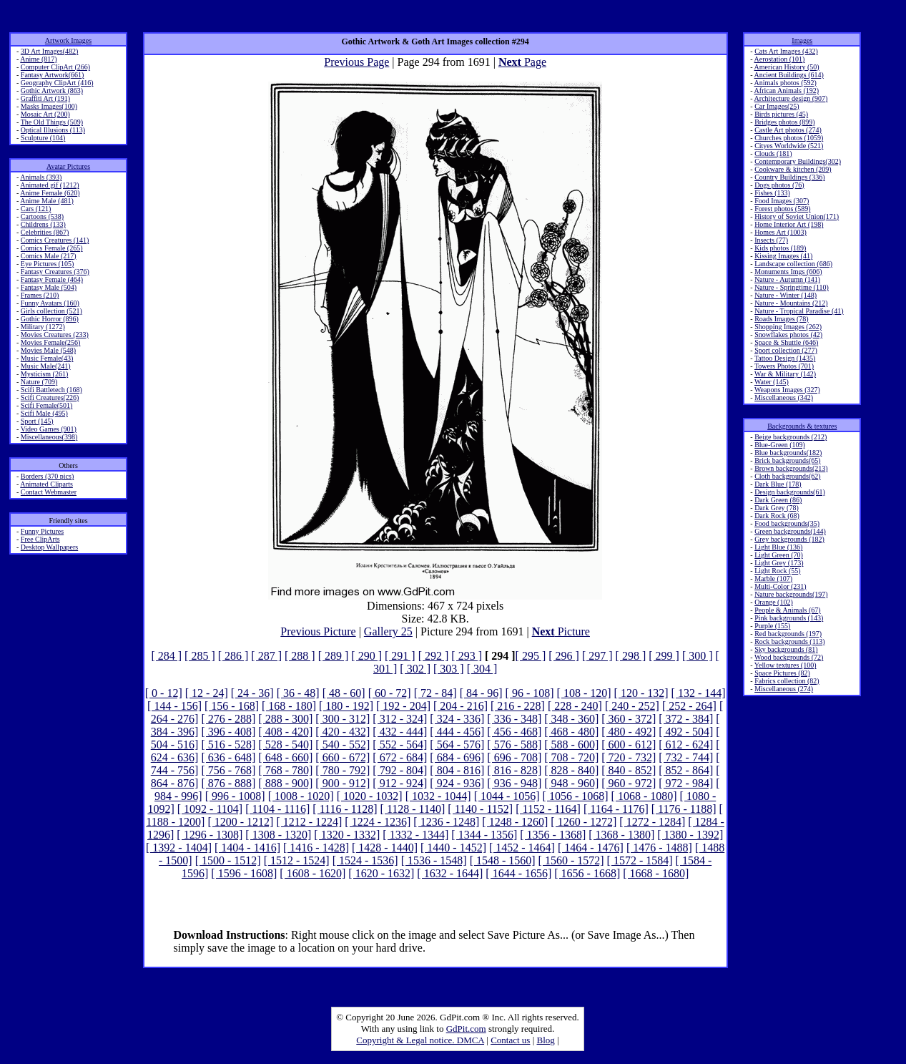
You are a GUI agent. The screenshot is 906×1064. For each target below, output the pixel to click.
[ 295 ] (531, 656)
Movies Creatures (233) (55, 334)
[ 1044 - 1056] (507, 796)
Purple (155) (772, 626)
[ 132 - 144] (698, 693)
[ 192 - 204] (403, 706)
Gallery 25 (388, 631)
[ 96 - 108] (530, 693)
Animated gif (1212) (49, 185)
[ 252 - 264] (689, 706)
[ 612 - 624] (686, 744)
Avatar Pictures (68, 166)
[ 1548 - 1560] (503, 860)
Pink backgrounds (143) (788, 618)
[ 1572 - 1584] (640, 860)
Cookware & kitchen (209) (792, 169)
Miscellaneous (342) (783, 397)
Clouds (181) (773, 153)
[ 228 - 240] (575, 706)
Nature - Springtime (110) (791, 287)
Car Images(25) (776, 106)
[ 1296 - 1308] (209, 835)
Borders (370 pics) (47, 476)
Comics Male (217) (49, 256)
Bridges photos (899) (784, 122)
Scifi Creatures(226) (50, 397)
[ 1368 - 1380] (621, 835)
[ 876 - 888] (228, 783)
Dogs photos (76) (779, 185)
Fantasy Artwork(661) (52, 75)
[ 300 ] (697, 656)
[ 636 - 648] (228, 757)
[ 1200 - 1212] (240, 822)
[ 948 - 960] (571, 783)
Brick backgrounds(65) (787, 460)
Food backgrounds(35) (786, 523)
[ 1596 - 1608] (244, 873)
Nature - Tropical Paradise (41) (798, 311)
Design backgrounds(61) (789, 492)
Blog (546, 1040)
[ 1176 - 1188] (684, 809)
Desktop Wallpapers (49, 547)
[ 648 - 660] (285, 757)
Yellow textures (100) (785, 665)
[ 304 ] (482, 669)
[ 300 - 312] (342, 719)
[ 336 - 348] (514, 719)
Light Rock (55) (777, 571)
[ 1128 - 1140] (412, 809)
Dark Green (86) (778, 500)
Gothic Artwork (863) (52, 90)
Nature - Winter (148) (785, 295)
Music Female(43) (47, 358)
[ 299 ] (664, 656)
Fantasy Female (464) (52, 279)
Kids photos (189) (780, 248)
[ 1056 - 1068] (576, 796)
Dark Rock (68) (776, 515)
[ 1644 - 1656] (518, 873)
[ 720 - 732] (628, 757)
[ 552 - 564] (400, 744)
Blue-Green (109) (779, 445)
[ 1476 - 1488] (659, 847)
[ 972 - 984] (686, 783)
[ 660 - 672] (342, 757)
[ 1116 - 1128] (344, 809)
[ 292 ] (433, 656)
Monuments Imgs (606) (788, 271)
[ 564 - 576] (457, 744)
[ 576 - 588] (514, 744)
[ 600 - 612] (628, 744)
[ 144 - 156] (174, 706)
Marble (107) (773, 578)
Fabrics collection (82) (786, 681)
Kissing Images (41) (783, 256)
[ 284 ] (166, 656)
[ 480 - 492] (628, 732)
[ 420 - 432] (342, 732)
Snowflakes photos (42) (788, 334)
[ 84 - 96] (481, 693)
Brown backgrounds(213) (790, 468)
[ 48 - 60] (343, 693)
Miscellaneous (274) (783, 689)
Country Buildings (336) (789, 177)
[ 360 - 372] (628, 719)
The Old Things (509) (52, 122)
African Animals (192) (786, 90)
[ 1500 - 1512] (228, 860)
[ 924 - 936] (457, 783)
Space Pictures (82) (782, 673)
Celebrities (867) (45, 232)
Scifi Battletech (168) (51, 390)
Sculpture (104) (43, 138)
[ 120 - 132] (641, 693)
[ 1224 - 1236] (377, 822)
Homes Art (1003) (780, 232)
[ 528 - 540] (285, 744)
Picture (561, 631)
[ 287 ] (266, 656)
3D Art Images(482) (50, 51)
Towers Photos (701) (784, 366)
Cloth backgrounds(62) (787, 476)
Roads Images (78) (781, 319)
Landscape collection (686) (793, 264)
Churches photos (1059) (788, 138)
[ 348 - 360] (571, 719)
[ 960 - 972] (628, 783)
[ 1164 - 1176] (616, 809)
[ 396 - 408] (228, 732)
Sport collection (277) (785, 350)
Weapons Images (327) (787, 390)
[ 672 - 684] (400, 757)
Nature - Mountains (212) (790, 303)
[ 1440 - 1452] (453, 847)
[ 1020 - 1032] (370, 796)
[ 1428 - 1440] (385, 847)
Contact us (510, 1040)
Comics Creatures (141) (55, 240)
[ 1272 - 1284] (652, 822)
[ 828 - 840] (571, 770)
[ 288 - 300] (285, 719)
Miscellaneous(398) (49, 437)
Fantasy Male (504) (49, 287)
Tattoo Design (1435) (784, 358)
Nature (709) (39, 382)
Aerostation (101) (779, 59)
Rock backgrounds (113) (789, 641)
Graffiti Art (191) (45, 98)
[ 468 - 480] (571, 732)
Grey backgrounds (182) (789, 539)
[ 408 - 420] (285, 732)
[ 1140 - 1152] (480, 809)
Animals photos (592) (785, 83)
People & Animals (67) (787, 610)
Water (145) (771, 382)
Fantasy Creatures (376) (55, 271)
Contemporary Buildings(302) (797, 161)
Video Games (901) (49, 429)
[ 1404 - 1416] (247, 847)
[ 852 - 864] (686, 770)
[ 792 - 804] (400, 770)
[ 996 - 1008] (235, 796)
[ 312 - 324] (400, 719)
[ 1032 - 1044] (438, 796)
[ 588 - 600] (571, 744)
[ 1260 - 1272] (583, 822)
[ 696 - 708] (514, 757)
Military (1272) (43, 327)
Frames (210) (40, 295)
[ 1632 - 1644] (450, 873)
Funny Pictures (42, 531)
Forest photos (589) (782, 209)
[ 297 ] (597, 656)
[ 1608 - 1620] (312, 873)
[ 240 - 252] (632, 706)
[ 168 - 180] (289, 706)
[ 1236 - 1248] (446, 822)
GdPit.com (466, 1028)
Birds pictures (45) (781, 114)
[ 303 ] (448, 669)
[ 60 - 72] (389, 693)
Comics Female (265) (52, 248)
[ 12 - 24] (206, 693)
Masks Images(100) (49, 106)
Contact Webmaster (49, 492)
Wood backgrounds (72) (788, 657)
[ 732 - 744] (686, 757)
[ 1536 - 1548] (434, 860)
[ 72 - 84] (435, 693)
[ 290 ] (366, 656)
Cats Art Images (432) (786, 51)
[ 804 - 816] (457, 770)
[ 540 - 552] (342, 744)
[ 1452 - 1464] (522, 847)
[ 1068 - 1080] (644, 796)
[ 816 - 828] (514, 770)
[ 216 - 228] (518, 706)
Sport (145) (37, 421)
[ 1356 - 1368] (553, 835)
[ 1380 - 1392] (690, 835)
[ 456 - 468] (514, 732)
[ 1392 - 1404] (179, 847)
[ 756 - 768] (228, 770)
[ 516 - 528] (228, 744)
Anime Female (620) (49, 193)
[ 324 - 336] (457, 719)
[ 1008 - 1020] (301, 796)
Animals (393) (40, 177)
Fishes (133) (772, 193)
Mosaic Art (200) (45, 114)
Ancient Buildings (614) (789, 75)
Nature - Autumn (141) (787, 279)
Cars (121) (36, 209)
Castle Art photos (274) (788, 130)
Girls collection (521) (51, 311)
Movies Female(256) (51, 342)
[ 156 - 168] (232, 706)
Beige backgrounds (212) (790, 437)
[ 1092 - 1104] (209, 809)
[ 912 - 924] (400, 783)
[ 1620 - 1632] (381, 873)
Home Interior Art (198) (788, 224)
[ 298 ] (631, 656)
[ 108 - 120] (584, 693)
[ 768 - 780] (285, 770)
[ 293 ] (466, 656)
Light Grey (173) (778, 563)
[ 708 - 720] (571, 757)
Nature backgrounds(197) (790, 594)
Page (522, 62)
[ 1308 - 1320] (278, 835)
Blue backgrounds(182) (788, 453)
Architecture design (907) (791, 98)
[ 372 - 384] (686, 719)
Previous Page (356, 62)
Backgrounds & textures (802, 426)
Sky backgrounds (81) (785, 649)
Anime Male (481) (46, 201)
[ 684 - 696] (457, 757)
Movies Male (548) (48, 350)
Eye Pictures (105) (47, 264)
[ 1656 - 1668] (587, 873)
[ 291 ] (400, 656)
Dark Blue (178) (778, 484)
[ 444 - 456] (457, 732)
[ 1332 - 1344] (415, 835)
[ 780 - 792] (342, 770)
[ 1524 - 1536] (365, 860)
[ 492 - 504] (686, 732)
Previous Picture (317, 631)
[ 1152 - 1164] (548, 809)
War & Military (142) (785, 374)
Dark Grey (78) (776, 508)
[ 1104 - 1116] (277, 809)
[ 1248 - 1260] (515, 822)
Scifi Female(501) (46, 405)
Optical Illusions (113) (53, 130)
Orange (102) (773, 602)
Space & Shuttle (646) (786, 342)
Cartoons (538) (42, 216)
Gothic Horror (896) (50, 319)
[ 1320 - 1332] (347, 835)
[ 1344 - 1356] (484, 835)
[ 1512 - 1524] (297, 860)
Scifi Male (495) (44, 413)
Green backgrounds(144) (790, 531)
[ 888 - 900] (285, 783)
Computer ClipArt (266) (55, 67)
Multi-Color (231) (780, 586)
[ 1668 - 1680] (656, 873)
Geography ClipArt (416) (57, 83)
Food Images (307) (781, 201)
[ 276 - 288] (228, 719)
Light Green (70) (778, 555)
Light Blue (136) (778, 547)
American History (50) (786, 67)
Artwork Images (68, 40)
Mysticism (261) (44, 374)
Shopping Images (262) (788, 327)
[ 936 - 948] (514, 783)
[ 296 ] (563, 656)
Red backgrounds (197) (788, 634)
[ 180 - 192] (346, 706)
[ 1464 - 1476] (591, 847)
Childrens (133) (43, 224)
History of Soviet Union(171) (796, 216)
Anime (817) (38, 59)
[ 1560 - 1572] (571, 860)
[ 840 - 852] (628, 770)
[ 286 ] (233, 656)
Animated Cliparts (46, 484)
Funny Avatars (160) (50, 303)
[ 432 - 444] (400, 732)
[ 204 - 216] (460, 706)
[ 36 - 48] (298, 693)
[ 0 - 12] (163, 693)
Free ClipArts (40, 539)
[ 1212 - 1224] (309, 822)
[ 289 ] (333, 656)
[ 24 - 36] (252, 693)
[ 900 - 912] (342, 783)
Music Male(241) (46, 366)
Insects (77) (771, 240)
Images (802, 40)
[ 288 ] (300, 656)
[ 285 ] (199, 656)
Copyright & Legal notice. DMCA (420, 1040)
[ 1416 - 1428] (316, 847)
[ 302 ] (415, 669)
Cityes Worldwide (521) (788, 146)
